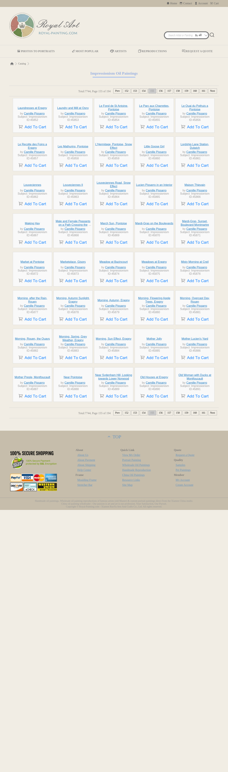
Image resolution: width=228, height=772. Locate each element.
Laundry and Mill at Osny (73, 140)
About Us (82, 717)
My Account (183, 742)
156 (161, 91)
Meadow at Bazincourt (114, 425)
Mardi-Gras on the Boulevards (154, 354)
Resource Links (131, 742)
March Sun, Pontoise (113, 354)
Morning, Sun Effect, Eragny (113, 568)
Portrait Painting (131, 722)
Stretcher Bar (84, 746)
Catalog (22, 63)
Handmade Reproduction (136, 732)
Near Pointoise (73, 639)
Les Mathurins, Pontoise (73, 211)
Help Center (84, 732)
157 (169, 91)
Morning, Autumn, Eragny (113, 496)
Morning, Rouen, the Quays (32, 568)
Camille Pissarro (34, 146)
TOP (114, 698)
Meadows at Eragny (154, 425)
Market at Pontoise (32, 425)
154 (144, 91)
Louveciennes (32, 283)
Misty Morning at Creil (195, 425)
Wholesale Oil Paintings (136, 727)
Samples (180, 727)
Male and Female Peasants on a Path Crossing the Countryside (73, 356)
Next (212, 91)
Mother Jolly (154, 568)
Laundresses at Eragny (32, 140)
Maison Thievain (195, 283)
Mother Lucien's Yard (195, 568)
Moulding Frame (87, 742)
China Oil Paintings (133, 737)
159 (186, 91)
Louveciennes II (73, 283)
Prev (117, 91)
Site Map (127, 746)
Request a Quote (185, 717)
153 (135, 91)
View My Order (131, 717)
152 (126, 91)
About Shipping (86, 727)
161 (203, 91)
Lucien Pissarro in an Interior (154, 283)
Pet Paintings (183, 732)
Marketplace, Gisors (73, 425)
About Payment (86, 722)
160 (195, 91)
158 (178, 91)
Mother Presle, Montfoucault (32, 639)
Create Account (184, 746)
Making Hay (32, 354)
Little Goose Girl (154, 211)
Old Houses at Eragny (154, 639)
